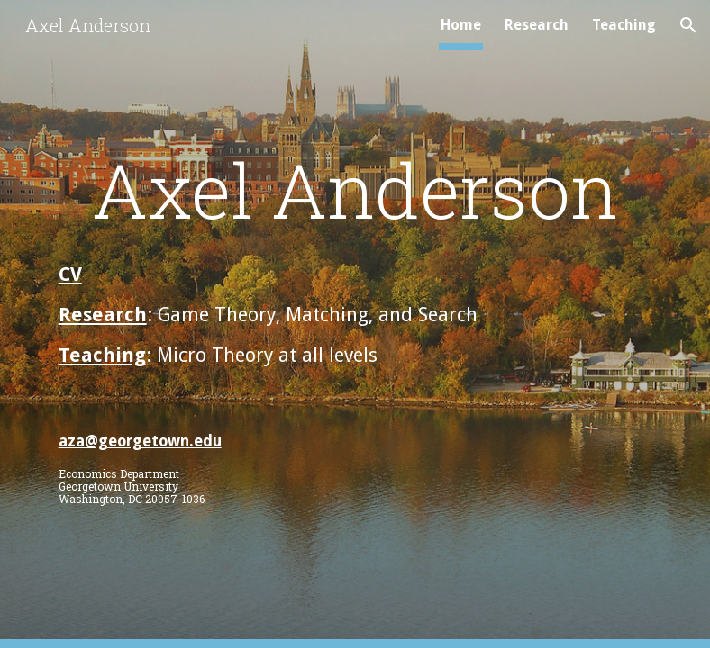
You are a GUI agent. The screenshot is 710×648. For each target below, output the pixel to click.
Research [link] (537, 24)
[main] (355, 189)
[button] (688, 25)
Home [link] (461, 24)
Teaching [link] (624, 24)
